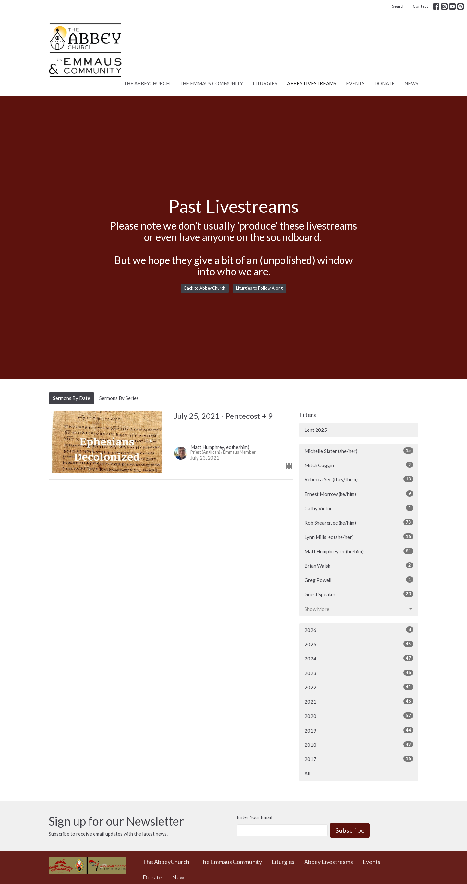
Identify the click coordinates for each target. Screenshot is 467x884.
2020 (359, 715)
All (307, 773)
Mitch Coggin (359, 465)
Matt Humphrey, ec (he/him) (359, 551)
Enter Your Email (254, 817)
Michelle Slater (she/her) (359, 450)
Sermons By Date (71, 398)
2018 (359, 744)
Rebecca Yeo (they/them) (359, 479)
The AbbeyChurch (147, 83)
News (411, 83)
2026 (359, 629)
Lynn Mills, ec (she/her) (359, 536)
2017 (359, 759)
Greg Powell (359, 579)
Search (398, 6)
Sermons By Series (119, 398)
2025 (359, 644)
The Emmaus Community (211, 83)
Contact (420, 6)
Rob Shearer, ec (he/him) (359, 522)
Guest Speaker (359, 594)
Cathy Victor (359, 508)
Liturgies (265, 83)
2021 (359, 701)
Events (355, 83)
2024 (359, 658)
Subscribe (350, 830)
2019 (359, 730)
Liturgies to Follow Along (259, 288)
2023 (359, 673)
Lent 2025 (316, 430)
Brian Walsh (359, 565)
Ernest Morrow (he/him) (359, 493)
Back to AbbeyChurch (204, 288)
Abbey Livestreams (311, 83)
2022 (359, 687)
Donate (384, 83)
